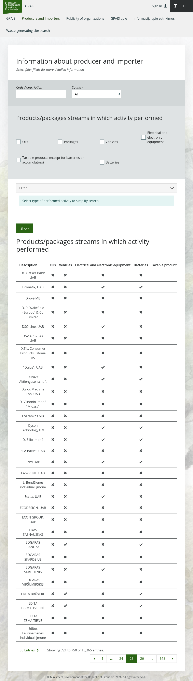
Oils (22, 142)
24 (121, 658)
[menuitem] (11, 18)
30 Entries (29, 650)
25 (131, 658)
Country (77, 87)
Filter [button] (96, 188)
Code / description (29, 87)
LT (185, 6)
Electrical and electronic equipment (154, 137)
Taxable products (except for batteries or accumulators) (50, 160)
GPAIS (30, 6)
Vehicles (109, 142)
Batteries (109, 162)
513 (162, 658)
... (111, 658)
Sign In (159, 6)
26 (142, 658)
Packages (68, 142)
